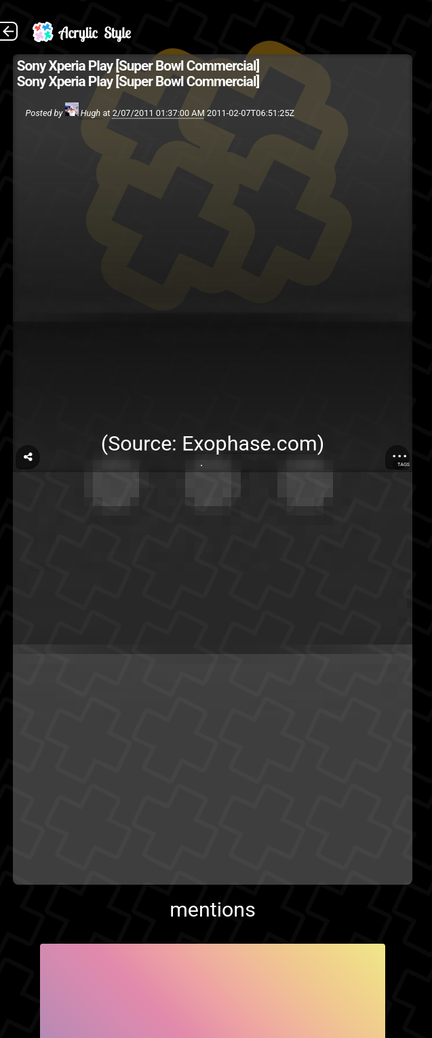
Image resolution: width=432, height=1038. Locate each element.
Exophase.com (249, 443)
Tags (403, 464)
